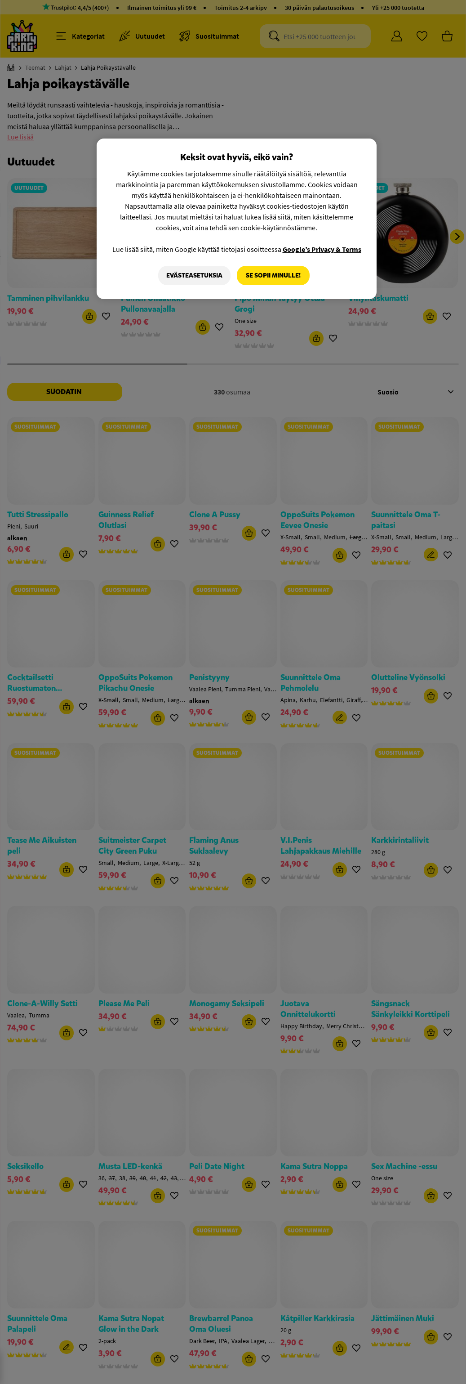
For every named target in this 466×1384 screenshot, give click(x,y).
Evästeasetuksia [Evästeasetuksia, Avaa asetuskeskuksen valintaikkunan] (194, 275)
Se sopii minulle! (273, 275)
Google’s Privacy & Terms (322, 249)
